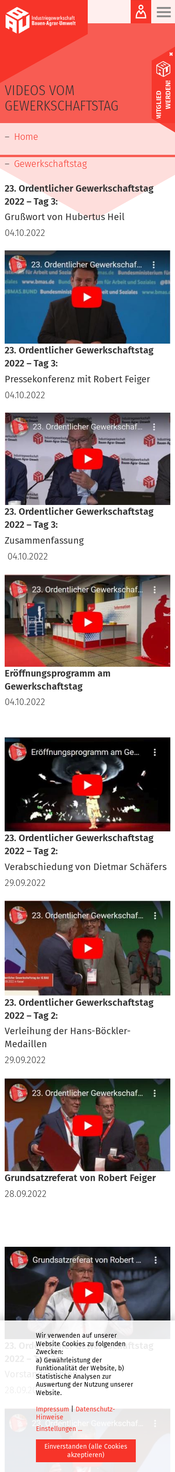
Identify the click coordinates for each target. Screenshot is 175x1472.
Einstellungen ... (59, 1429)
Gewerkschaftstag (50, 163)
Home (26, 136)
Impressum (52, 1409)
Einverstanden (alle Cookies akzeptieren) (85, 1451)
